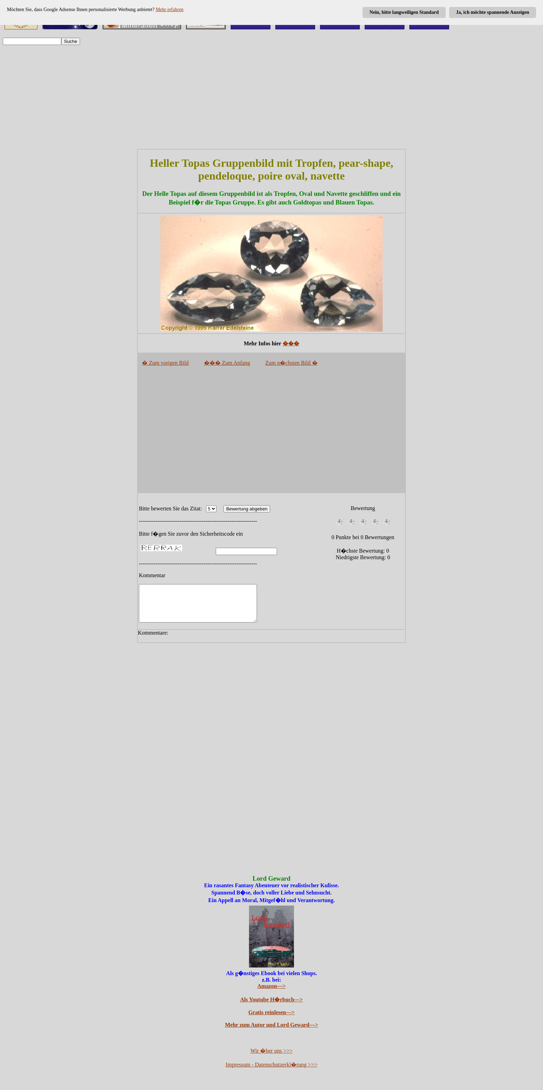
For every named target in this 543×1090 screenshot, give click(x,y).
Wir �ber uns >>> (271, 1058)
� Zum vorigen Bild (165, 363)
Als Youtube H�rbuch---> (271, 1007)
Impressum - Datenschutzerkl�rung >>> (272, 1072)
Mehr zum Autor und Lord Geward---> (271, 1032)
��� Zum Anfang (227, 363)
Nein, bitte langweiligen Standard (404, 12)
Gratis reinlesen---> (271, 1020)
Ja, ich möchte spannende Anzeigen (492, 12)
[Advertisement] (271, 96)
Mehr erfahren (169, 9)
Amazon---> (271, 993)
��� (291, 343)
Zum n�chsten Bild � (291, 363)
